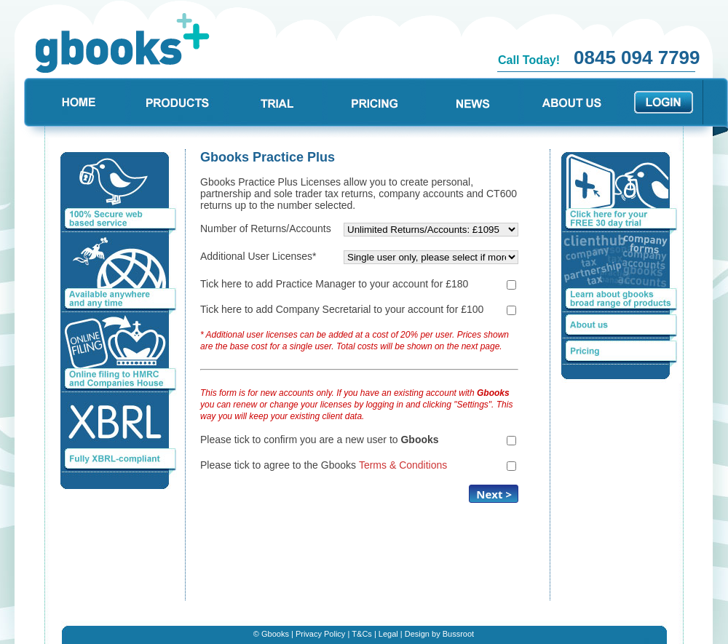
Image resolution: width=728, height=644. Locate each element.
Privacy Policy (320, 633)
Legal (388, 633)
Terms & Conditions (403, 465)
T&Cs (362, 633)
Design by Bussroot (439, 633)
